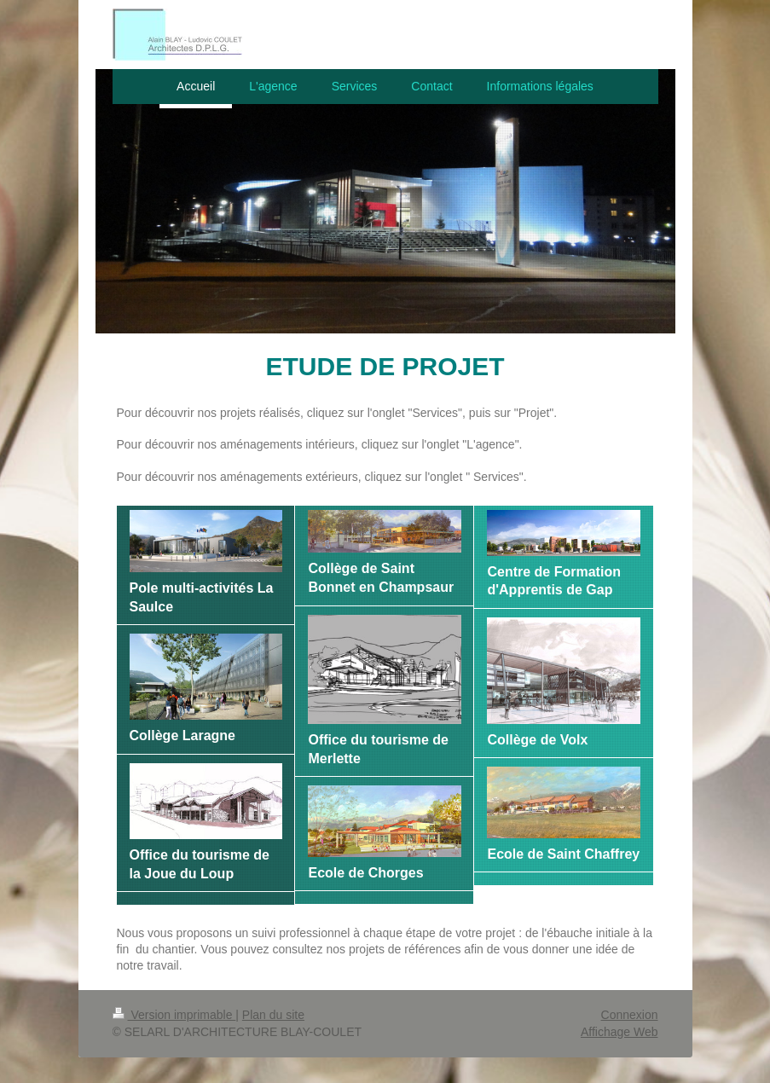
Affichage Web (619, 1032)
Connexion (629, 1015)
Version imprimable (174, 1015)
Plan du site (273, 1015)
